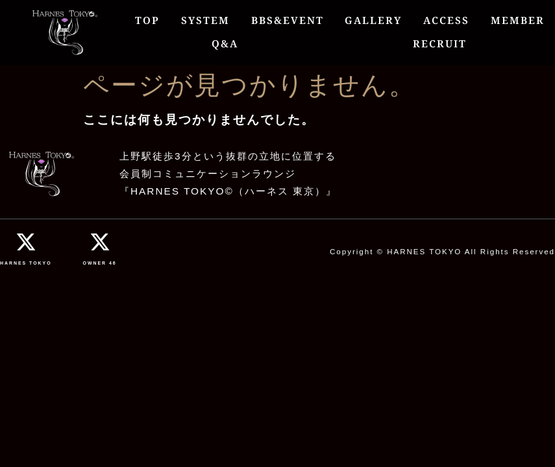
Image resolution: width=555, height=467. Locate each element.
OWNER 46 (100, 263)
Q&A (225, 44)
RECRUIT (440, 44)
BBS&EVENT (287, 20)
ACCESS (446, 20)
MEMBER (518, 20)
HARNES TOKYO (26, 263)
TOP (147, 20)
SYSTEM (205, 20)
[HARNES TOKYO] (26, 242)
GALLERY (373, 20)
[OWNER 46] (100, 242)
